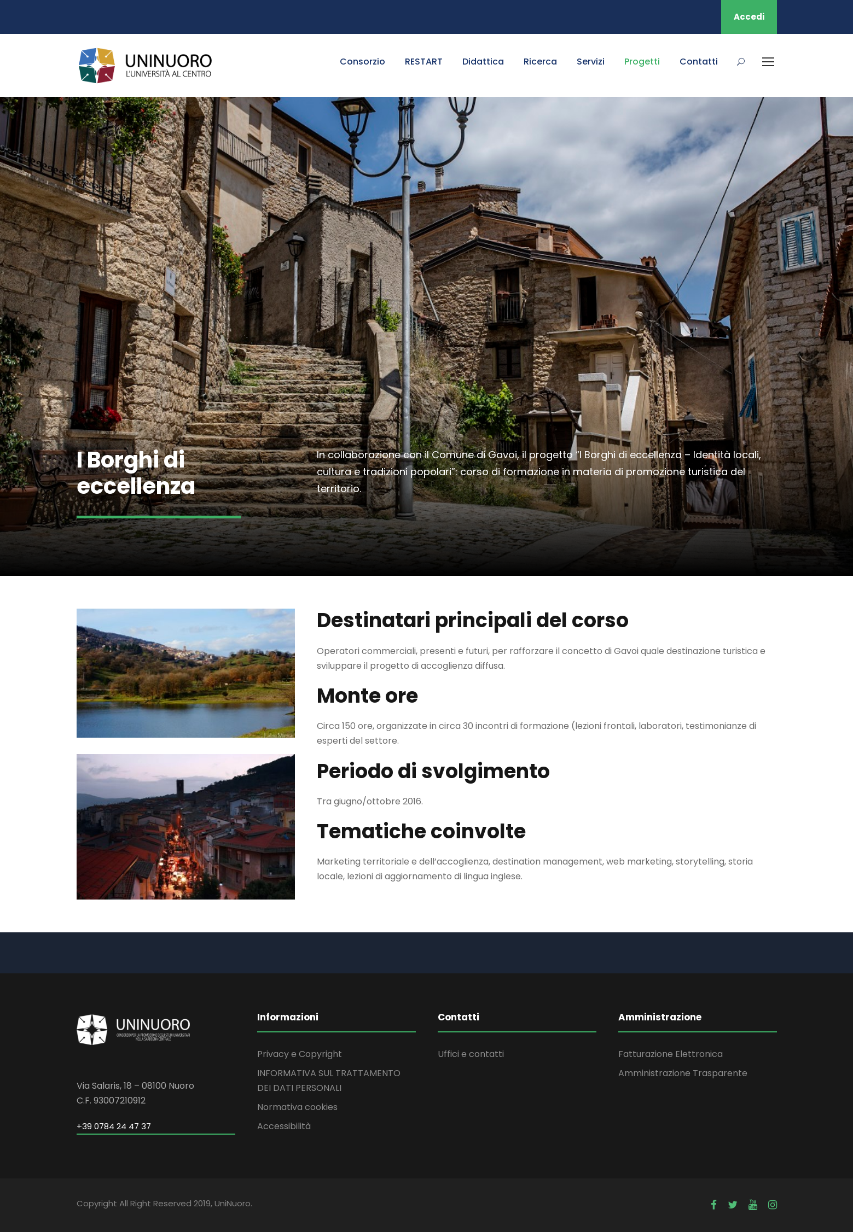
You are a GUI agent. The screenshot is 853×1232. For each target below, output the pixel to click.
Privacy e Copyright (299, 1054)
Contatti (699, 61)
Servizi (591, 61)
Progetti (642, 61)
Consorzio (362, 61)
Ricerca (540, 61)
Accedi (749, 16)
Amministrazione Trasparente (682, 1073)
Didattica (483, 61)
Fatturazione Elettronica (670, 1054)
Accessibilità (284, 1126)
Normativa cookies (297, 1107)
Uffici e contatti (471, 1054)
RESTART (424, 61)
